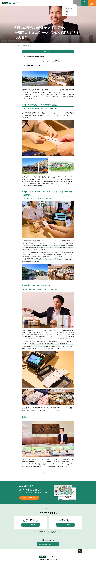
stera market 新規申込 (65, 524)
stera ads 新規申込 (30, 524)
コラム (62, 3)
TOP (38, 3)
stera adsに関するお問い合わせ (48, 544)
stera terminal (43, 532)
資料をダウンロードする (29, 497)
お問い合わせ (55, 532)
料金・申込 (43, 3)
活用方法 (50, 3)
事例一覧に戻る (48, 472)
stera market (50, 531)
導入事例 (56, 3)
